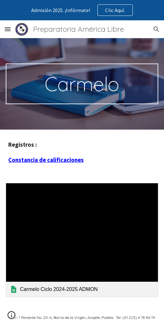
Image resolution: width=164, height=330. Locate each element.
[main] (82, 84)
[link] (82, 240)
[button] (7, 29)
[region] (82, 10)
